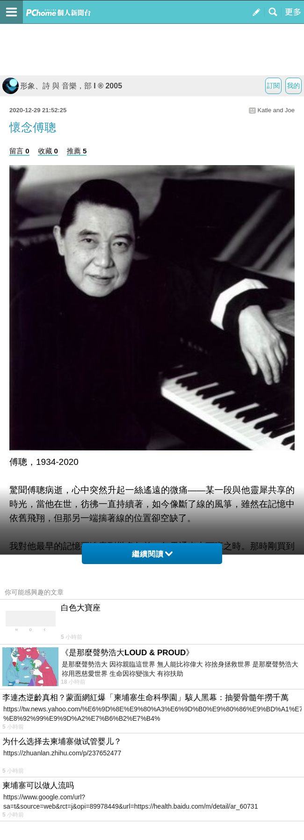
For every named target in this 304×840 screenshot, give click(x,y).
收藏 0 (48, 151)
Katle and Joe (276, 110)
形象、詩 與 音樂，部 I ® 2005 (62, 86)
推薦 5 (77, 151)
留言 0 (19, 151)
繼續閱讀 (152, 554)
